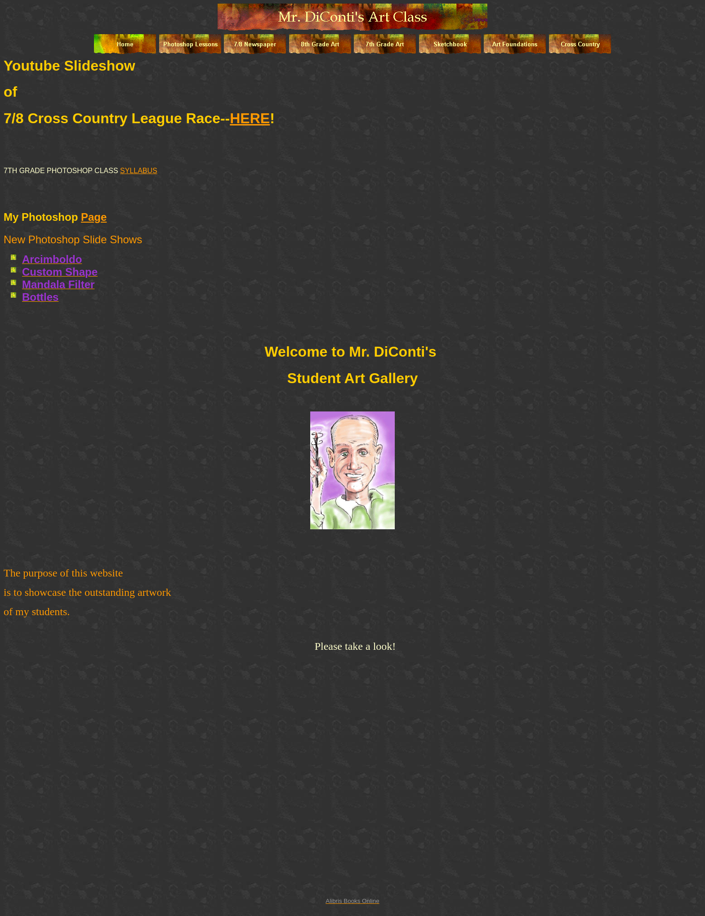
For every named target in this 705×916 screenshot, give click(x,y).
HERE (250, 118)
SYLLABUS (138, 170)
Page (94, 217)
